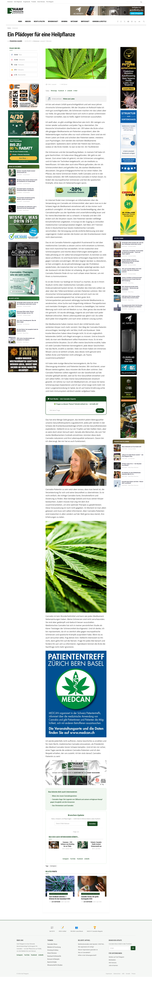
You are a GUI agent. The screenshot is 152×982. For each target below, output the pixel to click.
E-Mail (75, 90)
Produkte (33, 1)
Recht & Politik (39, 21)
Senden (100, 410)
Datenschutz (117, 973)
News (20, 21)
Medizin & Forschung (54, 947)
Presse (133, 973)
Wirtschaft (85, 21)
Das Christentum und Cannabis (62, 805)
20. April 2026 (97, 901)
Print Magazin (49, 1)
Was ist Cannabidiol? (84, 952)
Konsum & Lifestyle (99, 21)
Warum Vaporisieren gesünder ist (88, 949)
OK (133, 948)
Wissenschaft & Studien (54, 965)
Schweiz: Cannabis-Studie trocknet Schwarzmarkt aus (96, 844)
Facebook (61, 90)
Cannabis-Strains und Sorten (58, 894)
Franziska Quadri (16, 41)
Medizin (28, 21)
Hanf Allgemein (18, 1)
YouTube (72, 859)
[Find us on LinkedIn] (135, 21)
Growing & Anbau (52, 950)
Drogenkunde (26, 1)
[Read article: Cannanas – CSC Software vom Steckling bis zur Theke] (54, 845)
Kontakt (128, 973)
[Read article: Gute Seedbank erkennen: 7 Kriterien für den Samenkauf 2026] (60, 886)
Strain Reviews (41, 1)
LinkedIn (69, 90)
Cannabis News (52, 944)
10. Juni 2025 (96, 848)
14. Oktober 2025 (67, 848)
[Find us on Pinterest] (132, 21)
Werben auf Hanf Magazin (116, 957)
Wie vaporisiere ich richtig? (86, 947)
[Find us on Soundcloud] (139, 21)
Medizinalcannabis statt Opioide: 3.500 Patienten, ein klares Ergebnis (91, 944)
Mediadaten (112, 960)
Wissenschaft (53, 21)
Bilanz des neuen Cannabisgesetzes (64, 796)
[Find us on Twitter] (124, 21)
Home (9, 28)
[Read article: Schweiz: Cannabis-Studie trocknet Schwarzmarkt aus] (83, 845)
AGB (123, 973)
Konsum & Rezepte (53, 959)
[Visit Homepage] (19, 11)
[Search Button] (144, 21)
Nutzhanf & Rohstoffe (54, 956)
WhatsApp (54, 90)
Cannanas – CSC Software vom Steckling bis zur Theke (67, 844)
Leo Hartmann (56, 901)
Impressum (109, 973)
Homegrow (53, 866)
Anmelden (92, 824)
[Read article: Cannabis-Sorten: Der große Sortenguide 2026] (92, 886)
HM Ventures (112, 962)
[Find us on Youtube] (128, 21)
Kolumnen (10, 1)
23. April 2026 (65, 901)
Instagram (66, 859)
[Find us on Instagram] (121, 21)
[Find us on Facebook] (117, 21)
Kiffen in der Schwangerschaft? (87, 955)
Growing (64, 21)
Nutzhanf (74, 21)
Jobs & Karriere (113, 965)
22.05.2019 (28, 41)
